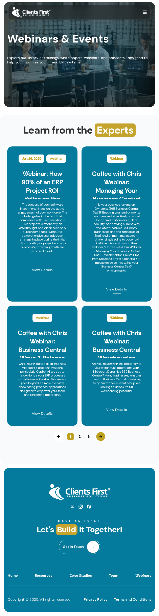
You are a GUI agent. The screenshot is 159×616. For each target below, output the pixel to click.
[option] (79, 286)
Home (13, 575)
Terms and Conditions (132, 599)
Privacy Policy (96, 599)
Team (113, 575)
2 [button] (79, 436)
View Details (42, 270)
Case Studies (80, 575)
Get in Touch (73, 546)
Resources (43, 575)
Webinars (143, 575)
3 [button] (89, 436)
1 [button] (70, 436)
